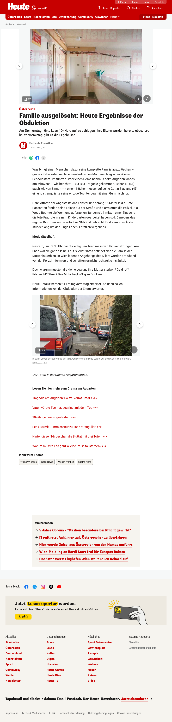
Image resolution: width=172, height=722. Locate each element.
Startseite (9, 24)
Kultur (51, 653)
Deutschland (13, 653)
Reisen (92, 675)
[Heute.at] (19, 6)
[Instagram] (43, 586)
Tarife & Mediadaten (33, 713)
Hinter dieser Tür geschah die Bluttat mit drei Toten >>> (69, 436)
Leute (50, 648)
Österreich (15, 17)
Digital (51, 659)
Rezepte (93, 653)
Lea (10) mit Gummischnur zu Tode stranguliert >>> (67, 427)
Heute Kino (54, 675)
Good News (47, 462)
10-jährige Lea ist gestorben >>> (54, 417)
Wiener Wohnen (28, 462)
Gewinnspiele (96, 648)
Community (85, 17)
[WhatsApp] (31, 157)
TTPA (52, 713)
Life (54, 17)
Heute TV (53, 681)
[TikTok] (51, 586)
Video (91, 681)
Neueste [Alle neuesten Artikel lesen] (157, 17)
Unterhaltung (67, 17)
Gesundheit (95, 659)
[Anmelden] (154, 8)
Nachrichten (41, 17)
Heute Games (55, 670)
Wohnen (93, 664)
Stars (50, 642)
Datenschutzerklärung (71, 713)
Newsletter (13, 681)
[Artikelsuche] (133, 8)
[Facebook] (37, 157)
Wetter (10, 675)
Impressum (11, 713)
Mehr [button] (113, 17)
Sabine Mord (84, 462)
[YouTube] (59, 586)
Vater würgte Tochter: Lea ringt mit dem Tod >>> (65, 407)
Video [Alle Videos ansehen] (146, 17)
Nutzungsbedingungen (101, 713)
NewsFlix (134, 642)
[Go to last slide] (19, 66)
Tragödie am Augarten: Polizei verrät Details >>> (64, 398)
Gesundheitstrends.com (142, 648)
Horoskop (53, 664)
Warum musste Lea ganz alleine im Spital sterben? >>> (69, 446)
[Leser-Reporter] (108, 8)
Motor (92, 670)
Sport (27, 17)
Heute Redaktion (43, 143)
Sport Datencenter (100, 642)
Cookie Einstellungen (129, 713)
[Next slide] (153, 66)
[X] (35, 586)
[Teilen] (43, 158)
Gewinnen (101, 17)
